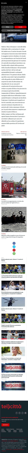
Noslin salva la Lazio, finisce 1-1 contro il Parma (12, 309)
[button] (26, 2)
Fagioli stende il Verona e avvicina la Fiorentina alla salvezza (11, 325)
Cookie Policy (16, 449)
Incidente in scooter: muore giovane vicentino (7, 134)
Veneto (2, 356)
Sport (2, 257)
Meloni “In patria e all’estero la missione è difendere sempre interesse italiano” (12, 342)
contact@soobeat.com (13, 440)
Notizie (2, 307)
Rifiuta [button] (7, 27)
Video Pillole (3, 290)
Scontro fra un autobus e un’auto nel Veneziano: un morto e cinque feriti (11, 358)
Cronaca (3, 165)
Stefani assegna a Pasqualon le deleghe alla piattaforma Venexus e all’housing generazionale (12, 376)
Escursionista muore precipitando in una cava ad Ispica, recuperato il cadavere (12, 292)
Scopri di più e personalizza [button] (14, 30)
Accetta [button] (20, 27)
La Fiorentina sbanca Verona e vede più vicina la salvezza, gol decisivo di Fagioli (11, 276)
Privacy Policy (9, 449)
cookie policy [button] (4, 13)
